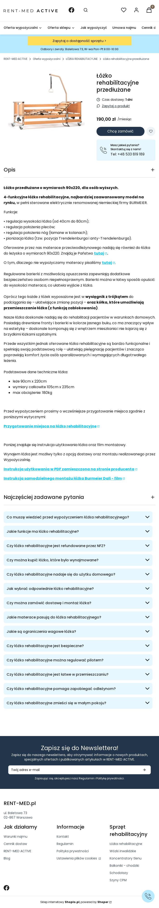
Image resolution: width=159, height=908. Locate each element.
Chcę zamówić (120, 131)
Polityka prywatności (73, 851)
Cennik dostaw (15, 844)
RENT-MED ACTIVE (15, 59)
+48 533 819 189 (131, 154)
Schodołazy (119, 873)
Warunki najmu (15, 836)
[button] (149, 10)
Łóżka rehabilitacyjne (126, 844)
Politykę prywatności (110, 778)
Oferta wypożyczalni (46, 59)
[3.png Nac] (46, 102)
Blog (7, 858)
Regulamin (86, 778)
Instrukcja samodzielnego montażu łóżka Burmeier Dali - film (63, 478)
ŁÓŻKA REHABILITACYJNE (82, 59)
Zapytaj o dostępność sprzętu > (79, 40)
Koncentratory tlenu (126, 858)
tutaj (99, 253)
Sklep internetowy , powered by (74, 902)
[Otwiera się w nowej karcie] (6, 888)
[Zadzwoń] (148, 896)
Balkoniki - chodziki (124, 865)
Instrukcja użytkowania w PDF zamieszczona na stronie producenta (69, 469)
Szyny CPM (118, 880)
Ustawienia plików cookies (77, 858)
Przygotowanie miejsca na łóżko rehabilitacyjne (50, 426)
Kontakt (63, 836)
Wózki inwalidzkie (123, 851)
